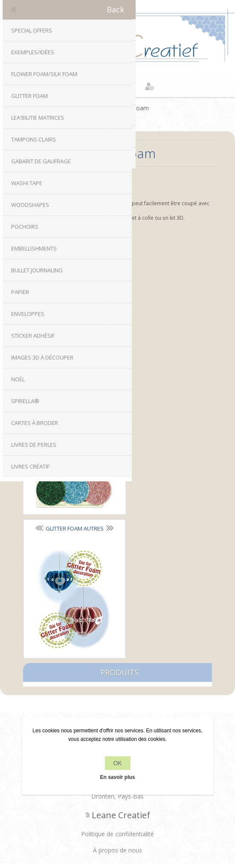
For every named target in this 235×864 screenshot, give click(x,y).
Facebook (92, 562)
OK (117, 763)
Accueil (95, 108)
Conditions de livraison (118, 684)
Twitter (109, 562)
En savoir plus (117, 777)
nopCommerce (132, 802)
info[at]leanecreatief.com (117, 597)
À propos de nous (117, 667)
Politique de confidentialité (117, 651)
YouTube (143, 562)
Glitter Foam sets (67, 239)
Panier (128, 86)
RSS (126, 562)
